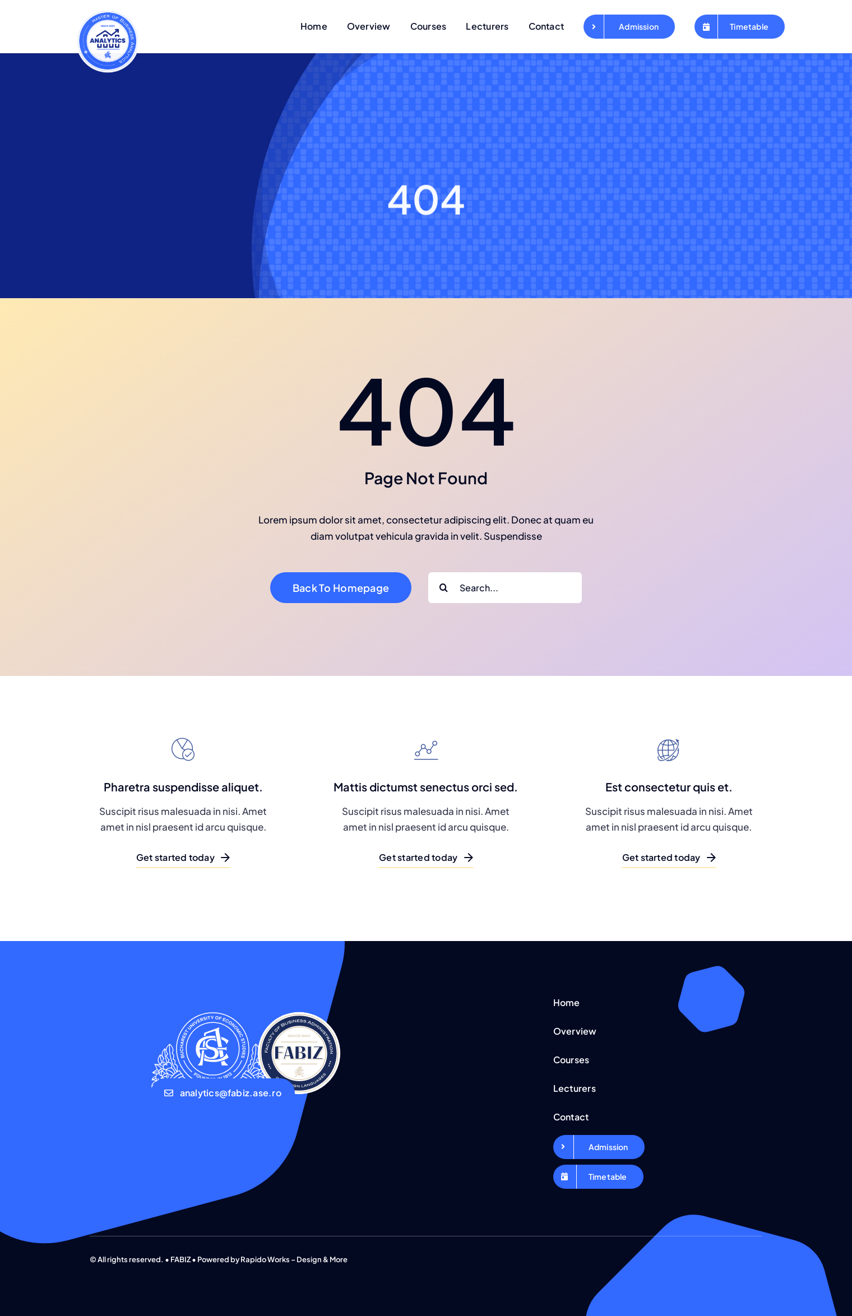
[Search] (443, 587)
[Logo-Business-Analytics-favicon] (107, 10)
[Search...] (505, 587)
